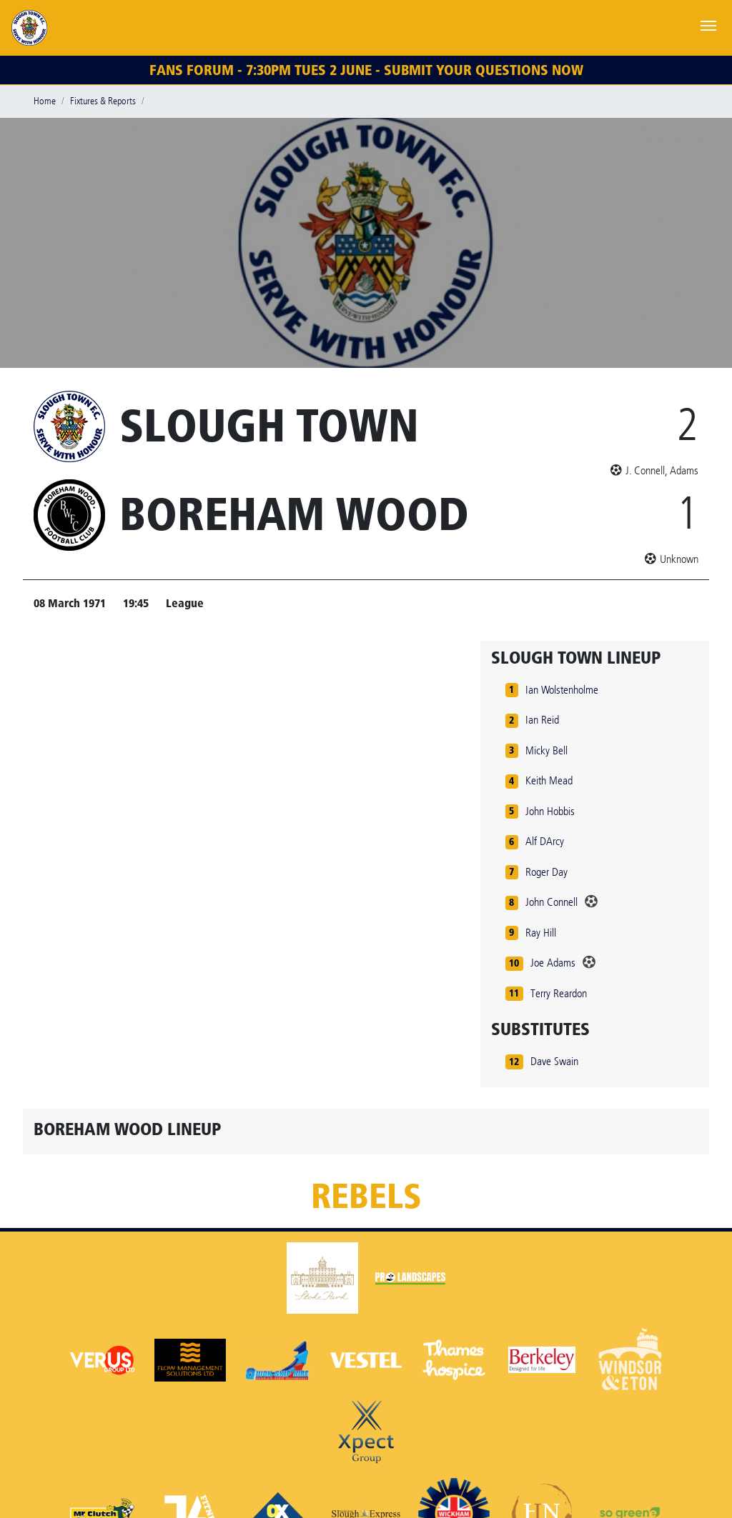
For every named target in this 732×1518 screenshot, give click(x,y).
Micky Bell (546, 750)
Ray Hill (540, 932)
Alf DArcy (544, 841)
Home (45, 101)
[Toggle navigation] (708, 24)
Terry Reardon (558, 993)
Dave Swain (554, 1061)
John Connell (551, 902)
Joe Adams (552, 962)
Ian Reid (542, 719)
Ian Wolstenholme (561, 689)
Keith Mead (549, 780)
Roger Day (546, 872)
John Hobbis (550, 811)
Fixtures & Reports (103, 101)
